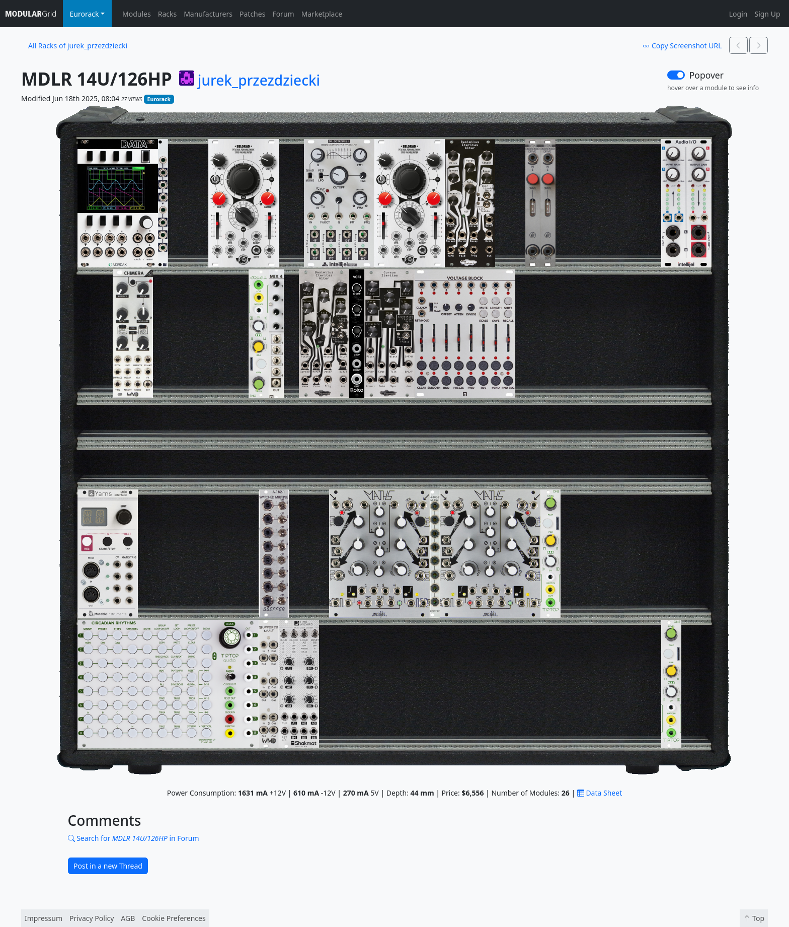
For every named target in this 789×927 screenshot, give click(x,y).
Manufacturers (208, 14)
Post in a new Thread (107, 866)
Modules (136, 14)
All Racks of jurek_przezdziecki (77, 45)
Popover (706, 75)
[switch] (676, 75)
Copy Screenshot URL (682, 45)
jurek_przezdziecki (259, 80)
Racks (167, 14)
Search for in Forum (133, 838)
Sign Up (767, 14)
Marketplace (321, 14)
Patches (252, 14)
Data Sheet (599, 793)
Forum (283, 14)
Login (738, 14)
